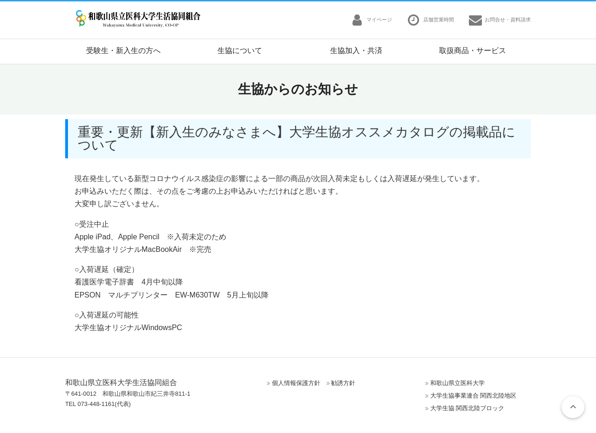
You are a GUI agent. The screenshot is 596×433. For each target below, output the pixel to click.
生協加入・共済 (356, 50)
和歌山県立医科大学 (457, 382)
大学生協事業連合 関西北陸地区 (473, 395)
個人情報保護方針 (296, 382)
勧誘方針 (343, 382)
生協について (239, 50)
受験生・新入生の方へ (123, 50)
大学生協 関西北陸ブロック (467, 408)
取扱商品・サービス (472, 50)
